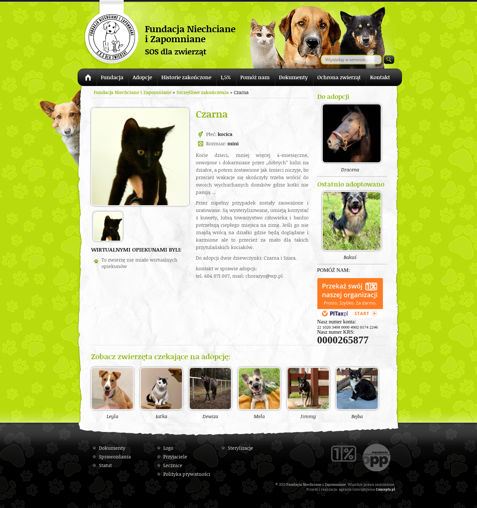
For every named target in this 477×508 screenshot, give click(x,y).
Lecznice (172, 465)
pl (393, 489)
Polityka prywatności (186, 474)
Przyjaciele (175, 456)
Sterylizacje (240, 448)
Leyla (112, 393)
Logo (168, 448)
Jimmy (308, 393)
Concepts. (384, 489)
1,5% (226, 77)
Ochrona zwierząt (339, 77)
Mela (259, 393)
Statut (105, 465)
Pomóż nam (255, 77)
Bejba (357, 393)
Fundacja (112, 77)
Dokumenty (293, 77)
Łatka (161, 393)
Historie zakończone (186, 77)
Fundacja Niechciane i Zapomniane (132, 92)
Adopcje (142, 77)
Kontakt (380, 77)
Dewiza (210, 393)
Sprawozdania (115, 456)
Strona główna (87, 78)
